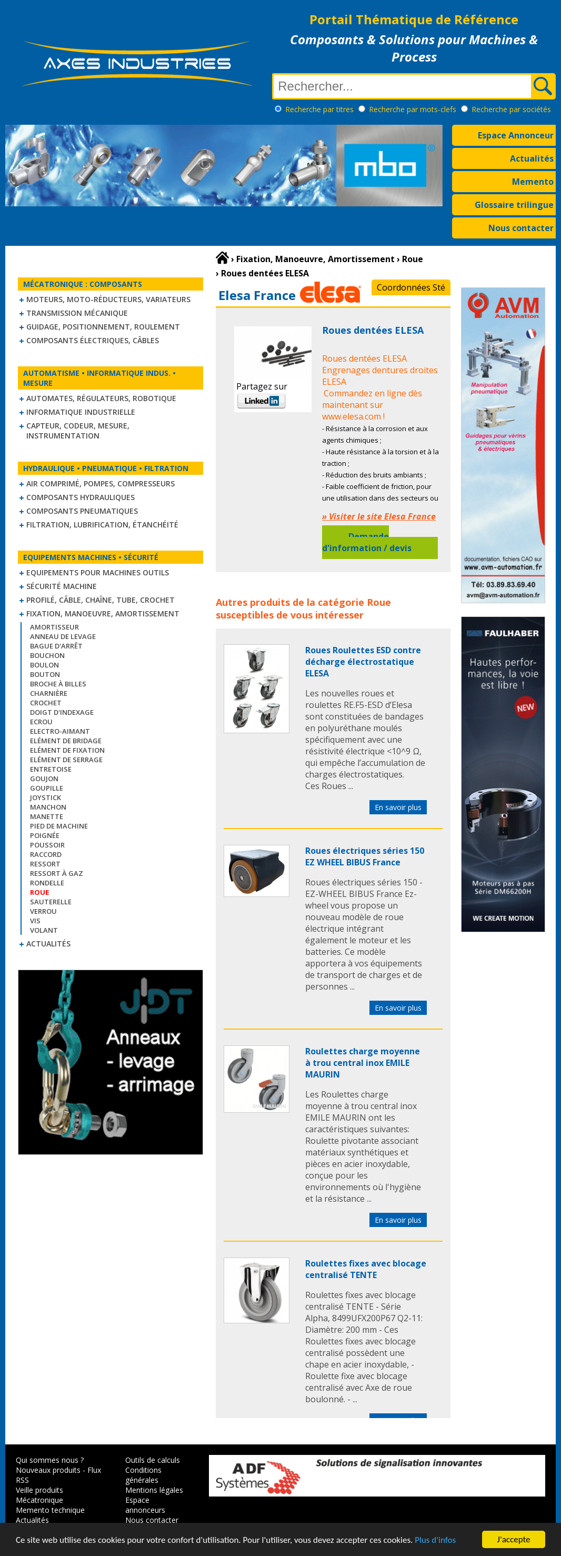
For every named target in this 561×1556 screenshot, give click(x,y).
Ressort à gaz (56, 873)
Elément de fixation (67, 750)
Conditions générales (143, 1475)
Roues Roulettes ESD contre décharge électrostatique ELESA (363, 661)
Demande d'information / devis (367, 542)
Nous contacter (521, 228)
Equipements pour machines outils (97, 572)
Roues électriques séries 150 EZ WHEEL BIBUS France (364, 856)
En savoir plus (398, 807)
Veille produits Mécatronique (39, 1495)
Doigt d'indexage (62, 712)
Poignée (44, 835)
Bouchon (47, 655)
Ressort (45, 864)
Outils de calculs (152, 1460)
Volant (44, 930)
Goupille (46, 788)
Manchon (48, 807)
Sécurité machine (61, 586)
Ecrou (41, 721)
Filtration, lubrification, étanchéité (102, 525)
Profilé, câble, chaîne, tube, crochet (100, 600)
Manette (46, 816)
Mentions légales (154, 1490)
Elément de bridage (66, 740)
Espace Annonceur (516, 135)
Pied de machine (59, 826)
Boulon (44, 665)
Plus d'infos (435, 1539)
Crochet (46, 702)
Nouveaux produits (48, 1470)
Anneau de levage (63, 636)
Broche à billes (58, 684)
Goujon (44, 778)
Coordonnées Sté (411, 287)
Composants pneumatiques (82, 511)
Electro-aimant (60, 731)
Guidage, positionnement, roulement (103, 327)
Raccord (46, 854)
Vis (35, 920)
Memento (533, 181)
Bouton (45, 674)
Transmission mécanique (77, 313)
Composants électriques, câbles (92, 340)
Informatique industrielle (80, 412)
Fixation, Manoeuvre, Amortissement (102, 614)
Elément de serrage (66, 759)
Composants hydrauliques (80, 497)
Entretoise (51, 769)
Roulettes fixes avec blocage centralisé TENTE (365, 1269)
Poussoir (47, 845)
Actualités (532, 158)
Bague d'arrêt (56, 646)
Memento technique (50, 1510)
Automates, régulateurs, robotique (101, 398)
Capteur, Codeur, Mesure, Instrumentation (77, 431)
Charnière (48, 693)
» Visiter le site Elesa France (379, 516)
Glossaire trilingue (514, 205)
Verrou (43, 911)
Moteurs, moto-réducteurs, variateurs (108, 299)
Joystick (45, 797)
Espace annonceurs (145, 1505)
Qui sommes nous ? (50, 1460)
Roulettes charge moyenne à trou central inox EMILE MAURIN (362, 1062)
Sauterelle (51, 901)
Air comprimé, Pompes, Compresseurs (100, 483)
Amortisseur (54, 627)
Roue (379, 602)
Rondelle (47, 882)
